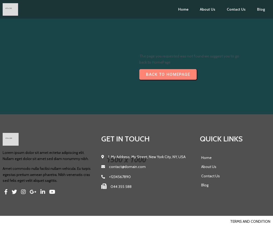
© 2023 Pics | (14, 221)
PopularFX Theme (42, 221)
